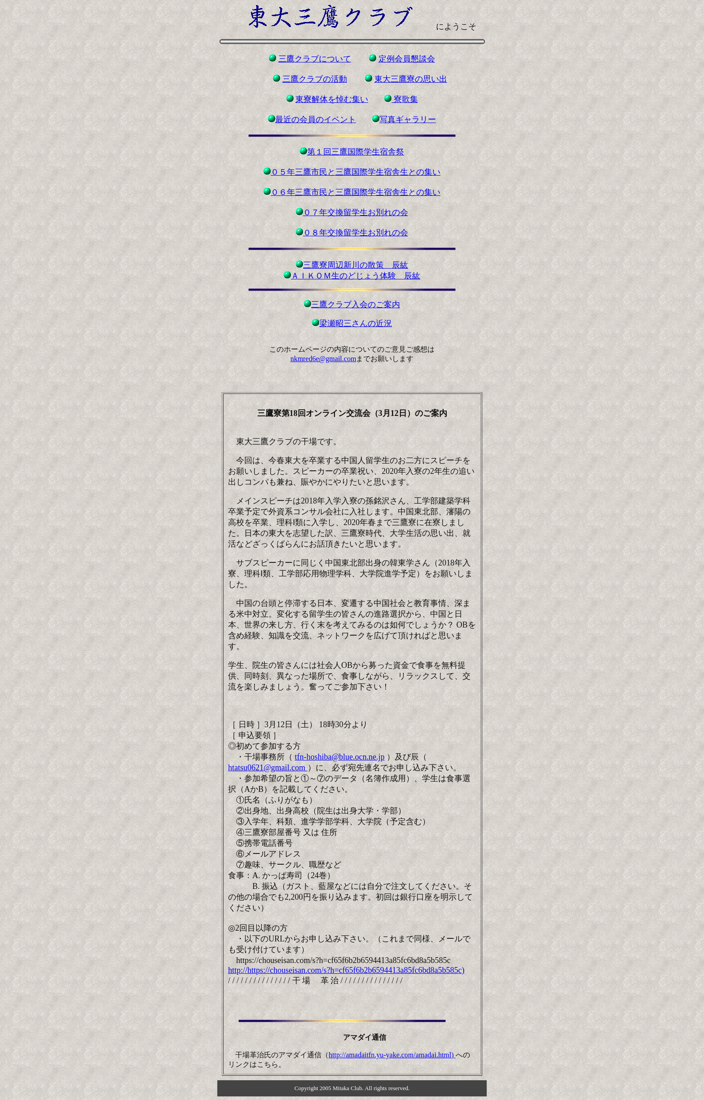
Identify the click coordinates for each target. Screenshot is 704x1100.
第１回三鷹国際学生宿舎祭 (355, 151)
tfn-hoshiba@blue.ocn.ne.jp (340, 756)
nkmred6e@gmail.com (323, 358)
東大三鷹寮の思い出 (410, 79)
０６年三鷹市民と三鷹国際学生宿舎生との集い (355, 192)
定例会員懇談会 (406, 58)
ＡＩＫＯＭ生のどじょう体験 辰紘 (355, 275)
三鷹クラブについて (314, 58)
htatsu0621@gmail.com (268, 767)
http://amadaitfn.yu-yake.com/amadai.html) (392, 1055)
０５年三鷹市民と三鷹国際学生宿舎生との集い (355, 172)
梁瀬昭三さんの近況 (355, 323)
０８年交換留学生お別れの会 (355, 232)
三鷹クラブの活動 (314, 79)
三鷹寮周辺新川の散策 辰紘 (355, 265)
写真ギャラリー (407, 119)
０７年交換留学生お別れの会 (355, 212)
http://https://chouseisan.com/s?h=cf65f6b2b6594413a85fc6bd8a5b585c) (346, 970)
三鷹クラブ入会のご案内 (355, 304)
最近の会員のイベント (315, 119)
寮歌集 (405, 99)
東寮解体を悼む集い (331, 99)
